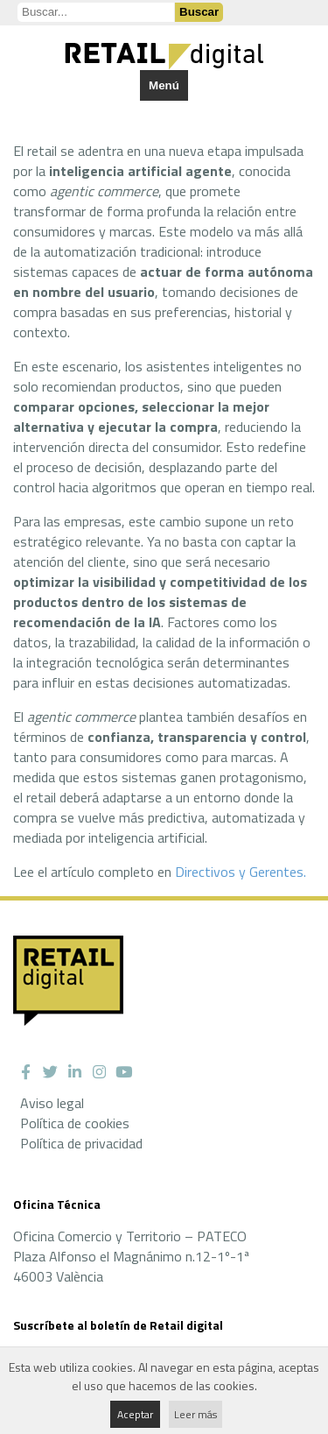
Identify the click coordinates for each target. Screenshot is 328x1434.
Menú (164, 85)
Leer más (195, 1414)
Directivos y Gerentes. (240, 871)
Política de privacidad (81, 1143)
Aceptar (135, 1414)
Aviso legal (52, 1102)
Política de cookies (74, 1123)
